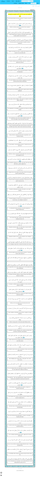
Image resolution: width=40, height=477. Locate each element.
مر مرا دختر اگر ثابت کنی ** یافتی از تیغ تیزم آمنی (20, 242)
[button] (8, 1)
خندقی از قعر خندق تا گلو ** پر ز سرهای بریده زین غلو (20, 272)
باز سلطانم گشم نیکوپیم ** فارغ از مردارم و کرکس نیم (20, 159)
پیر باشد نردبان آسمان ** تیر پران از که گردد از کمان (20, 23)
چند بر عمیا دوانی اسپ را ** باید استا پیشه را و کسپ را (20, 177)
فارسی (38, 6)
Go (35, 3)
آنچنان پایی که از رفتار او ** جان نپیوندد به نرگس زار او (20, 459)
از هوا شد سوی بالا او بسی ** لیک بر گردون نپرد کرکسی (20, 40)
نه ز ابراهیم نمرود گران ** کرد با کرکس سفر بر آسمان (20, 32)
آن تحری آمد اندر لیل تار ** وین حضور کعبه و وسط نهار (20, 123)
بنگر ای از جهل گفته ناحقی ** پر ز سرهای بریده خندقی (20, 265)
